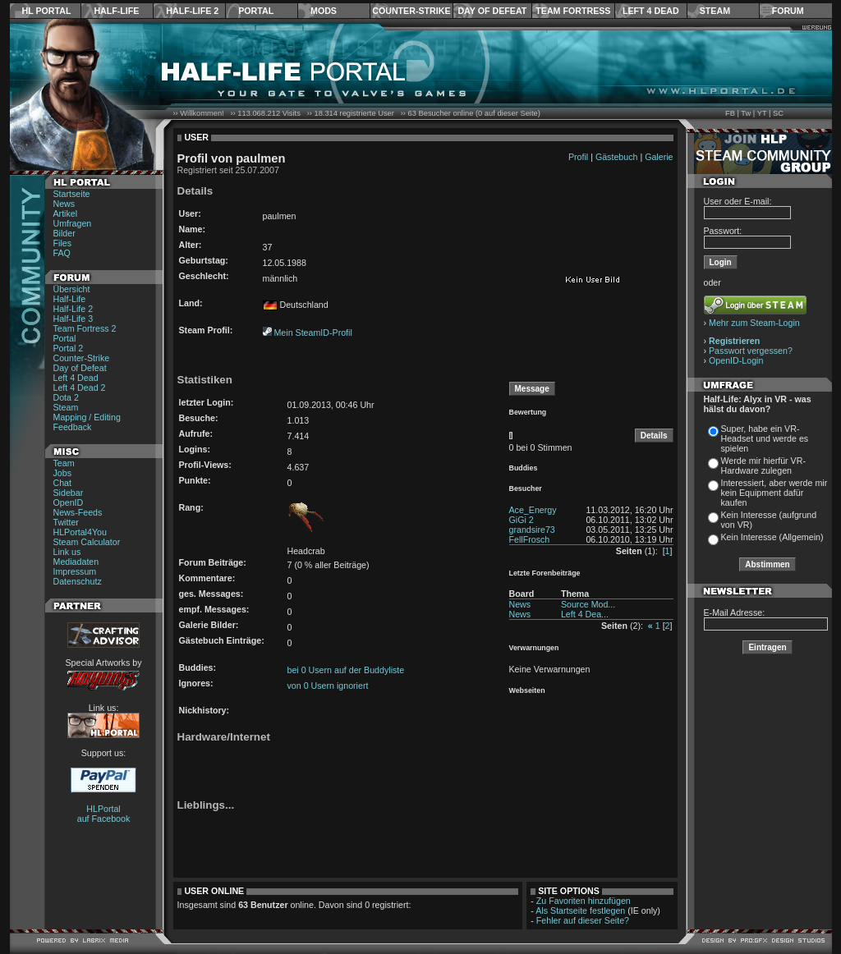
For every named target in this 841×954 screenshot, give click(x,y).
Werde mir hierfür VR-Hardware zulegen (763, 465)
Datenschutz (77, 581)
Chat (62, 483)
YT (762, 113)
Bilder (64, 233)
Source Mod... (588, 604)
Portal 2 (68, 348)
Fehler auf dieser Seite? (582, 920)
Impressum (75, 571)
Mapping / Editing (87, 417)
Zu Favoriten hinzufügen (583, 901)
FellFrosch (529, 539)
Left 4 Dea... (585, 614)
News (64, 204)
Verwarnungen (534, 648)
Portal (255, 11)
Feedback (72, 427)
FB (730, 113)
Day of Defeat (491, 11)
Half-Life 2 (192, 11)
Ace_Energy (533, 510)
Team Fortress (572, 11)
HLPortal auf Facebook (104, 813)
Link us (67, 552)
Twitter (66, 522)
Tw (746, 113)
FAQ (62, 253)
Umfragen (72, 223)
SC (778, 113)
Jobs (62, 473)
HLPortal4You (80, 532)
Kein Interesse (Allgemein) (772, 537)
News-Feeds (78, 512)
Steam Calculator (87, 542)
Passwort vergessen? (751, 350)
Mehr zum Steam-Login (754, 323)
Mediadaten (76, 561)
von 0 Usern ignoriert (328, 685)
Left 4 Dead (651, 11)
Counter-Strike (411, 11)
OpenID (68, 502)
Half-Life (116, 11)
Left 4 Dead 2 (79, 387)
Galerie (659, 157)
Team (64, 463)
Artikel (65, 213)
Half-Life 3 (73, 318)
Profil (578, 157)
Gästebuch (616, 157)
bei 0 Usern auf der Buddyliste (346, 670)
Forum (788, 11)
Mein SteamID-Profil (312, 332)
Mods (323, 11)
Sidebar (68, 493)
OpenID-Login (736, 360)
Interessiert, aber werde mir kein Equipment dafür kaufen (774, 492)
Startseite (71, 194)
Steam (715, 11)
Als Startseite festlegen (580, 910)
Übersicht (71, 289)
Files (62, 243)
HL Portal (46, 11)
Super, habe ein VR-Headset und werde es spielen (765, 438)
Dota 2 (66, 397)
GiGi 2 (521, 520)
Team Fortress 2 (85, 328)
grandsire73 (532, 529)
